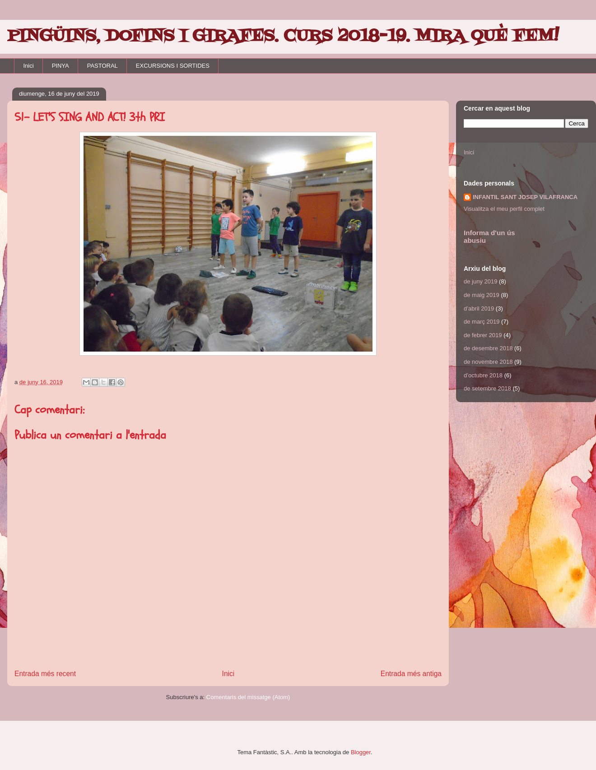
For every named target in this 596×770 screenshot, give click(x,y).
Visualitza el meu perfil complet (504, 208)
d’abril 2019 (479, 308)
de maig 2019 (481, 295)
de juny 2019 (480, 281)
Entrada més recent (45, 673)
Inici (28, 65)
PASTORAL (102, 65)
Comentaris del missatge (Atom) (248, 697)
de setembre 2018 (487, 388)
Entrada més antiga (411, 673)
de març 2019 (482, 321)
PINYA (60, 65)
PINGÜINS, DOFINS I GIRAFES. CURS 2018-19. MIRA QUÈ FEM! (283, 36)
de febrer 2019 (483, 335)
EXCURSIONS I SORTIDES (173, 65)
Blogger (361, 752)
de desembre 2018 (488, 348)
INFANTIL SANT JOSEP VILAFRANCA (525, 197)
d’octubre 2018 (483, 375)
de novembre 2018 (488, 361)
